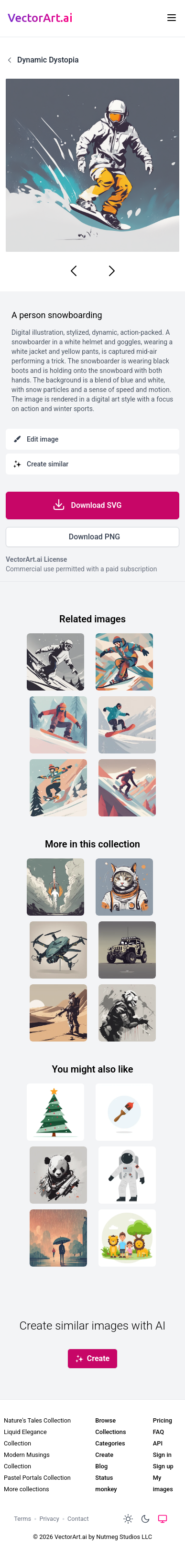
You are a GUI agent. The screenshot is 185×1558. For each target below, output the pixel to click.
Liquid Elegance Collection (25, 1437)
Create (104, 1454)
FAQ (158, 1431)
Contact (78, 1518)
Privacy (49, 1518)
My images (163, 1483)
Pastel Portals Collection (37, 1477)
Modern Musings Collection (27, 1460)
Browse (105, 1420)
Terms (22, 1518)
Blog (101, 1466)
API (158, 1443)
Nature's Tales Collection (37, 1420)
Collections (110, 1431)
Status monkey (106, 1483)
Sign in (162, 1454)
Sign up (163, 1466)
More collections (26, 1489)
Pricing (162, 1420)
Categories (110, 1443)
